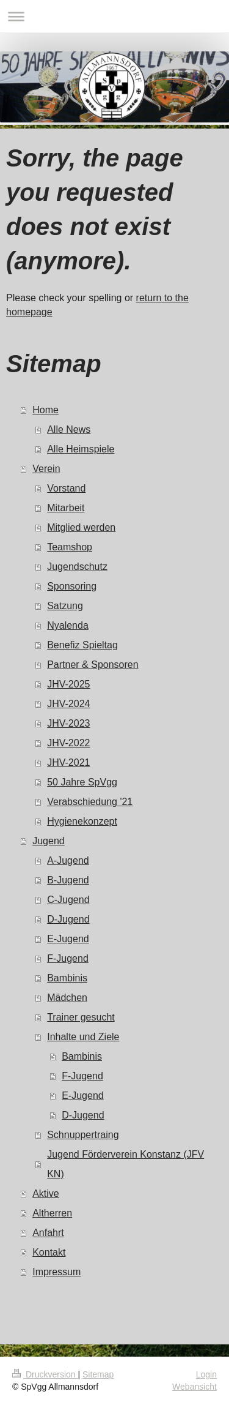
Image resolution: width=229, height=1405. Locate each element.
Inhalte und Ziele (83, 1037)
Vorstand (66, 488)
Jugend (48, 841)
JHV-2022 (68, 743)
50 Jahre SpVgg (82, 782)
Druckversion (45, 1374)
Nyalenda (68, 625)
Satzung (65, 606)
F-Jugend (68, 958)
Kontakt (48, 1252)
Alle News (68, 429)
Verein (46, 468)
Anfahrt (48, 1232)
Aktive (45, 1193)
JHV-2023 (68, 723)
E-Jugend (68, 939)
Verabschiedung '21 (90, 801)
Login (206, 1374)
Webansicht (194, 1387)
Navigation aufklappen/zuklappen (114, 16)
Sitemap (98, 1374)
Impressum (56, 1272)
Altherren (52, 1213)
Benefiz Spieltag (82, 645)
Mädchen (67, 997)
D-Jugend (68, 919)
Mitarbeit (65, 508)
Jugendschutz (77, 566)
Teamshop (69, 547)
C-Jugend (68, 899)
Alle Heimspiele (80, 449)
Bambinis (67, 978)
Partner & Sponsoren (92, 664)
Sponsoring (71, 586)
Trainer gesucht (81, 1017)
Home (45, 410)
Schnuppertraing (82, 1135)
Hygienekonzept (82, 821)
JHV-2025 (68, 684)
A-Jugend (68, 860)
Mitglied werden (81, 527)
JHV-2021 (68, 762)
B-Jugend (68, 880)
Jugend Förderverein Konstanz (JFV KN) (125, 1164)
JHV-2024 (68, 704)
